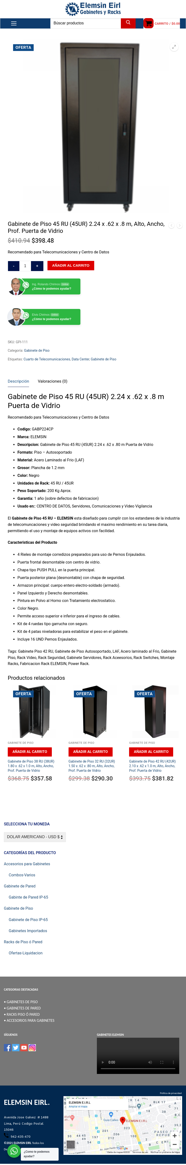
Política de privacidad (171, 1093)
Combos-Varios (22, 875)
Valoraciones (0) (52, 381)
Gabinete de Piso (36, 350)
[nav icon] (14, 23)
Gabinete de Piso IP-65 (28, 919)
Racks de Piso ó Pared (23, 942)
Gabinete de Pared (19, 886)
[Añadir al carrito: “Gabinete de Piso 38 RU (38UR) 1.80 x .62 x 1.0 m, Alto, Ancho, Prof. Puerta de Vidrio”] (30, 752)
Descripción (18, 381)
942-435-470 (20, 1137)
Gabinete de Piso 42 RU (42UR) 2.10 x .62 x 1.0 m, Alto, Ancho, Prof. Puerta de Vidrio (152, 765)
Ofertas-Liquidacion (26, 953)
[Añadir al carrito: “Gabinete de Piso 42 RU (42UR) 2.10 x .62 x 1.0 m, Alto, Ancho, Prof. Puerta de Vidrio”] (151, 752)
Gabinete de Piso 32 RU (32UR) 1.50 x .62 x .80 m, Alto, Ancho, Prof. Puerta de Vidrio (92, 765)
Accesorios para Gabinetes (27, 864)
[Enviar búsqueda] (128, 23)
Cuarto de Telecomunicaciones (46, 359)
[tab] (18, 381)
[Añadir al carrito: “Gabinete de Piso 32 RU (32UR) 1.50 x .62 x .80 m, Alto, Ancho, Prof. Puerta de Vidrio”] (91, 752)
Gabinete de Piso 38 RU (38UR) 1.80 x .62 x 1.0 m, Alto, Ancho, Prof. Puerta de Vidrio (31, 765)
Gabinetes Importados (28, 931)
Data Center (80, 359)
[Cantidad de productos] (25, 266)
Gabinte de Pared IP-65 (28, 897)
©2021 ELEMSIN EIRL (17, 1143)
